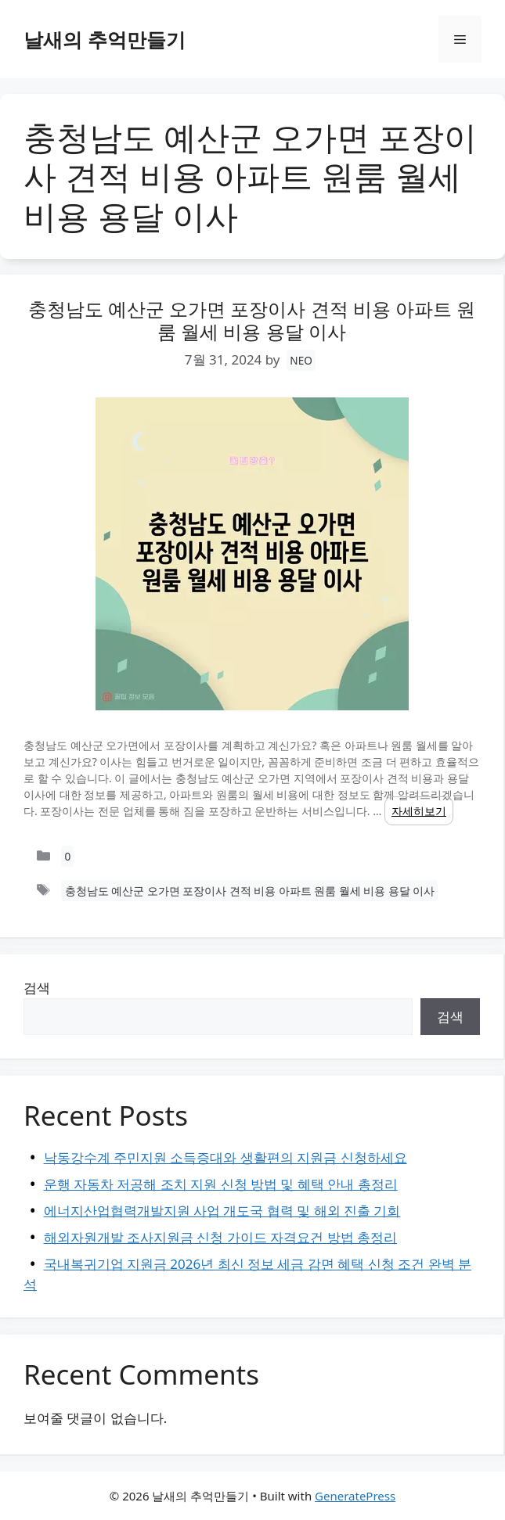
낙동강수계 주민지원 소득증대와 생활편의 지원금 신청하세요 (225, 1157)
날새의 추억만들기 (104, 39)
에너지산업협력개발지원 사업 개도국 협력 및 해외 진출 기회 (222, 1211)
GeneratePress (355, 1496)
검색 (36, 988)
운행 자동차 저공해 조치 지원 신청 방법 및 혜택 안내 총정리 (221, 1184)
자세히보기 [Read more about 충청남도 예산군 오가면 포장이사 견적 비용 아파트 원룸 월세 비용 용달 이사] (418, 810)
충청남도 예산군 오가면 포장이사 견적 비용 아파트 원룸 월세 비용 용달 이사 (252, 320)
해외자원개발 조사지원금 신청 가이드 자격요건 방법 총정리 (221, 1237)
